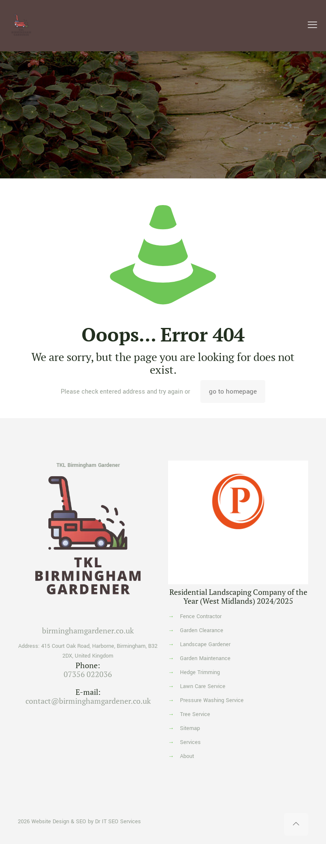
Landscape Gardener (205, 644)
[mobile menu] (312, 25)
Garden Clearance (201, 630)
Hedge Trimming (200, 672)
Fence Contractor (201, 616)
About (187, 756)
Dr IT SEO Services (118, 821)
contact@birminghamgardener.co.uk (88, 701)
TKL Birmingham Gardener (88, 465)
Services (190, 742)
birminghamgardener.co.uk (88, 630)
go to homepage (233, 391)
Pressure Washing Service (212, 700)
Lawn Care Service (202, 686)
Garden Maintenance (205, 658)
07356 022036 (88, 674)
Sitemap (190, 728)
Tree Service (195, 714)
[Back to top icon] (296, 824)
